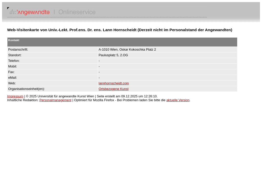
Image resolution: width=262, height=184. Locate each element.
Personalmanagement (55, 100)
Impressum (15, 96)
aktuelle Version (177, 100)
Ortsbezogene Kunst (114, 89)
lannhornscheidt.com (114, 83)
